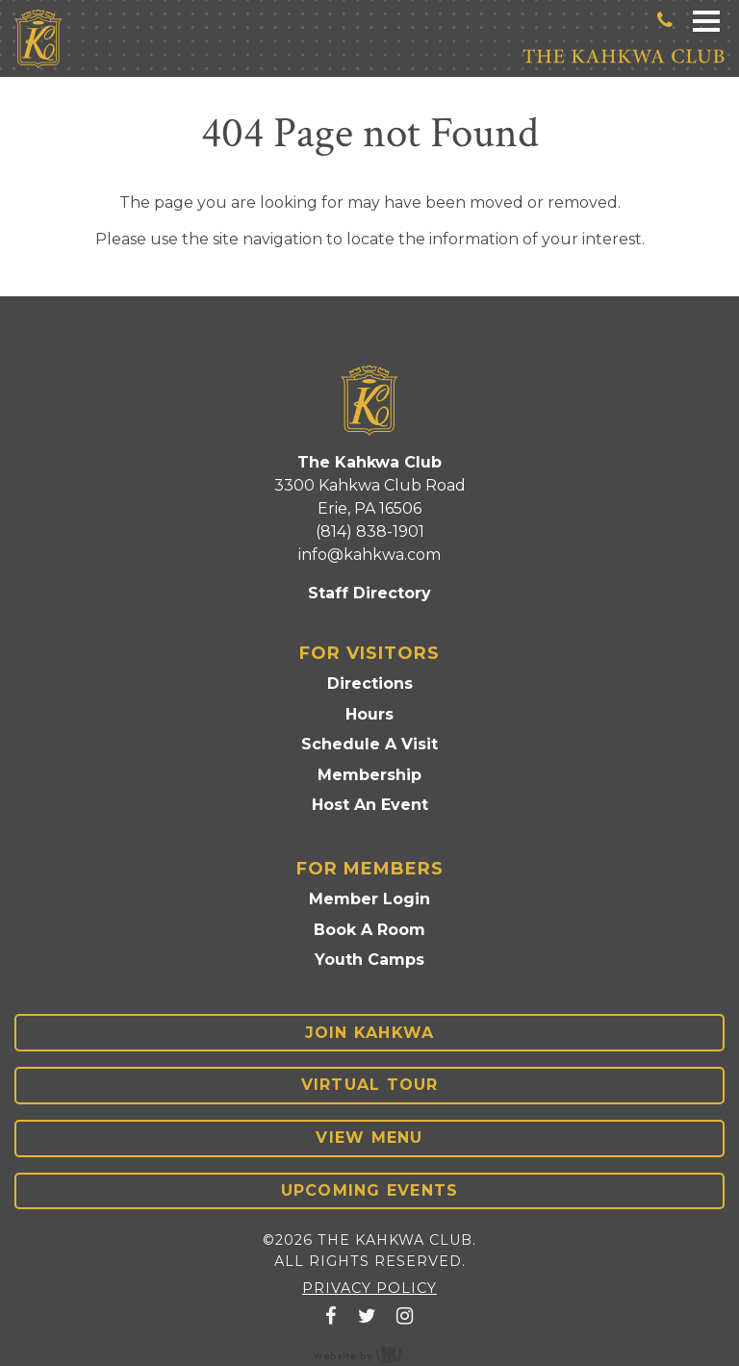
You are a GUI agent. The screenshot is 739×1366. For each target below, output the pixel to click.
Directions (370, 683)
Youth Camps (369, 959)
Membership (369, 775)
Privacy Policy (369, 1288)
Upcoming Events (370, 1190)
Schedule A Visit (369, 744)
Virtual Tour (370, 1084)
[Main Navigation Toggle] (706, 20)
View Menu (369, 1137)
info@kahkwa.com (369, 554)
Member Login (369, 899)
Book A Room (369, 930)
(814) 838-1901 (370, 531)
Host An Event (370, 805)
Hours (369, 714)
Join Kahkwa (370, 1033)
